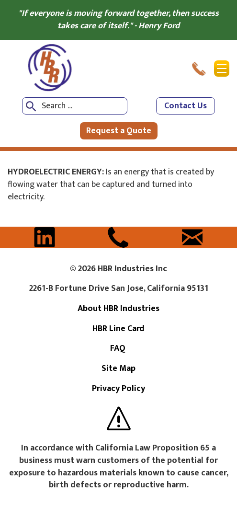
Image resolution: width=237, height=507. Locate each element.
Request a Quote (118, 131)
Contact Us (185, 106)
